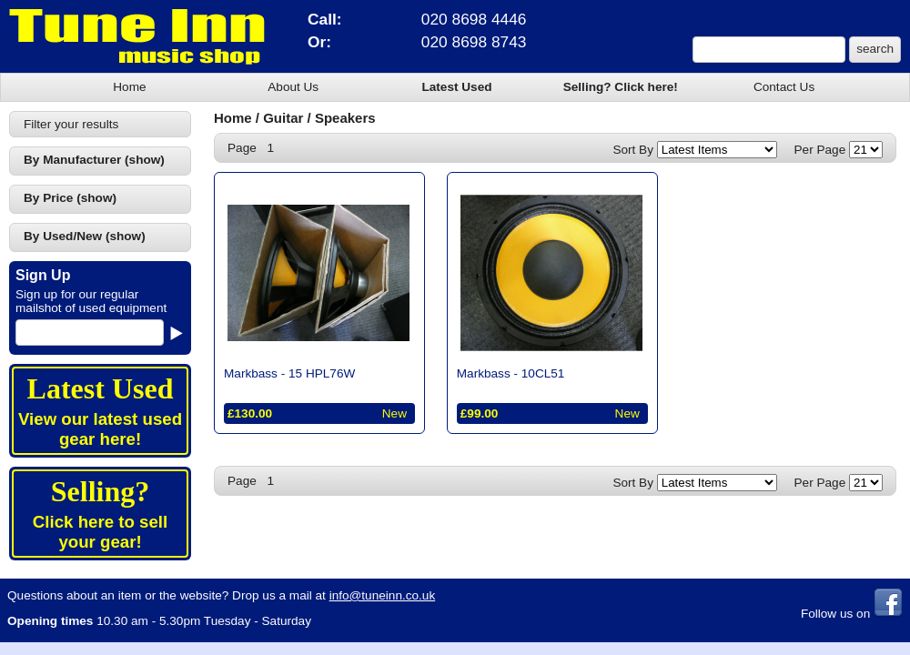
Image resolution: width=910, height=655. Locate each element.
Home (129, 87)
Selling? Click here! (620, 87)
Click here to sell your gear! (100, 531)
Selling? (100, 491)
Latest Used (456, 87)
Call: (325, 19)
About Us (293, 87)
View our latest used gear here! (100, 428)
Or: (319, 42)
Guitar (283, 118)
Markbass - (289, 373)
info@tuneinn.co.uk (382, 595)
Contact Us (783, 87)
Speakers (345, 118)
